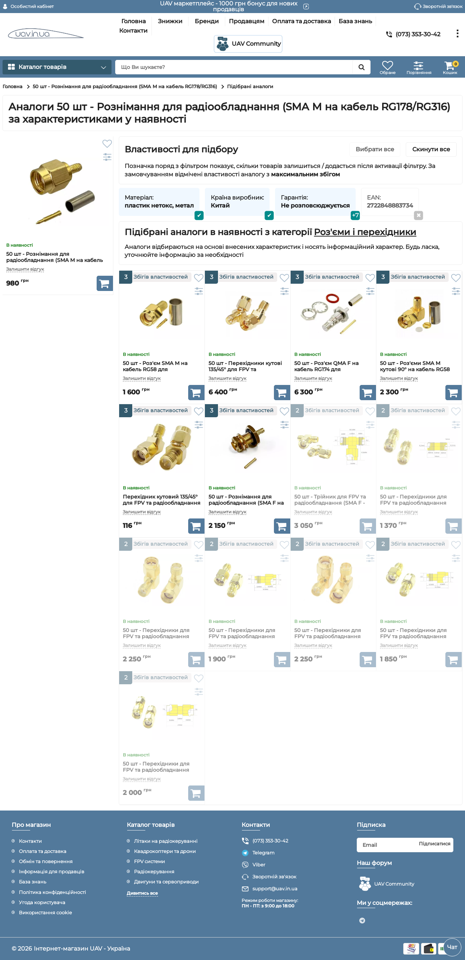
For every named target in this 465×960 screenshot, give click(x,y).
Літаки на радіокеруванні (166, 841)
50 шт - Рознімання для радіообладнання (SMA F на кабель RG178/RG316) (246, 503)
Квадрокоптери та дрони (165, 851)
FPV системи (149, 861)
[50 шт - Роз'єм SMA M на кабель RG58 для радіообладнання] (162, 313)
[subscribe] (405, 845)
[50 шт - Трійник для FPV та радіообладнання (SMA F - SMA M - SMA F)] (333, 447)
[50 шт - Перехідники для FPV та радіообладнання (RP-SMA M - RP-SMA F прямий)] (419, 580)
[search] (243, 67)
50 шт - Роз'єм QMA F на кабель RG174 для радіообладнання (326, 369)
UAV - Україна (110, 948)
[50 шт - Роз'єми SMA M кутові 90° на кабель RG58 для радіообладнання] (419, 313)
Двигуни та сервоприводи (166, 882)
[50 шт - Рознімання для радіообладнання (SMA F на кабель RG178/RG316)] (248, 447)
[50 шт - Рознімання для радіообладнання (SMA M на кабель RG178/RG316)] (57, 191)
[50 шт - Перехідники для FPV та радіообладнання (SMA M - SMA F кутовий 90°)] (162, 580)
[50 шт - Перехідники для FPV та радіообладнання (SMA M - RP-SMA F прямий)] (248, 580)
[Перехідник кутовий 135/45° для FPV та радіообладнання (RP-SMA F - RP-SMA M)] (162, 447)
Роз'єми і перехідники (365, 232)
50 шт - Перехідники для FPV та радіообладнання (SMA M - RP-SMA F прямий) (246, 636)
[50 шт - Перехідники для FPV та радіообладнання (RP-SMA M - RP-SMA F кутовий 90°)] (333, 580)
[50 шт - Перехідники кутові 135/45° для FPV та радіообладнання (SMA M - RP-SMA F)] (248, 313)
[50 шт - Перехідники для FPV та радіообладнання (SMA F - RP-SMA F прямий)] (419, 447)
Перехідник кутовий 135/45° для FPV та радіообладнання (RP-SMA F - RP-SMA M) (162, 503)
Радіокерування (154, 871)
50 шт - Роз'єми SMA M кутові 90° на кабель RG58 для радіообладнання (415, 369)
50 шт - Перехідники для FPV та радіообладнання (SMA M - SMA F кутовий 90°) (161, 636)
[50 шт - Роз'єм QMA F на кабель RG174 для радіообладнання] (333, 313)
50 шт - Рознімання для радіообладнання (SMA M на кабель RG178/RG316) (54, 260)
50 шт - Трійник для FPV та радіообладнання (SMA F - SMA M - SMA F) (330, 503)
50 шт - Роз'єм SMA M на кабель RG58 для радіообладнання (155, 369)
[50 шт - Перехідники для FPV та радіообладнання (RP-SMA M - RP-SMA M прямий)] (162, 714)
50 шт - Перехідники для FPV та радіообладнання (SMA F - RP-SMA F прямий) (416, 503)
